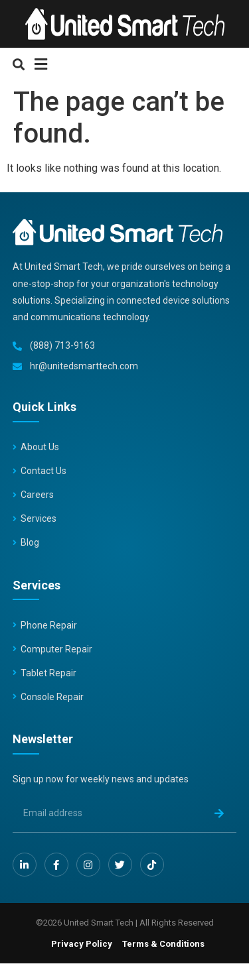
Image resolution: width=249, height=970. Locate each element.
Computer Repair (56, 649)
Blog (30, 542)
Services (38, 518)
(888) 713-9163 (62, 345)
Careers (37, 494)
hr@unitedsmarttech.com (84, 366)
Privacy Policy (81, 944)
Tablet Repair (48, 673)
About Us (40, 447)
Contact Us (43, 470)
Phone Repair (49, 625)
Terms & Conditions (163, 944)
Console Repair (52, 697)
